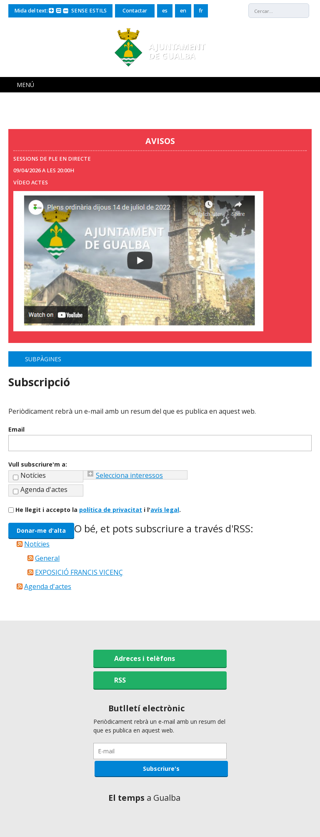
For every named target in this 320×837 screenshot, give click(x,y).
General (47, 558)
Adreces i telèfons (144, 658)
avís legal (164, 510)
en (183, 10)
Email (16, 429)
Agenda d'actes (44, 489)
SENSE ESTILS (89, 10)
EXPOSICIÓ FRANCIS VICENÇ (79, 572)
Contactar (134, 10)
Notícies (33, 475)
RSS (120, 680)
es (165, 10)
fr (201, 10)
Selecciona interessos (129, 475)
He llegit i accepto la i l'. (98, 510)
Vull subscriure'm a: (37, 464)
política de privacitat (110, 510)
